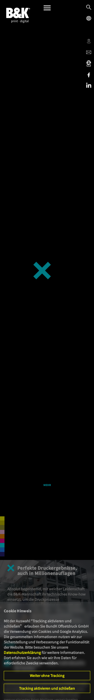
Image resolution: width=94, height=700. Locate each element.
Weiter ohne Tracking (47, 675)
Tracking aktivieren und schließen (47, 688)
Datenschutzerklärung (22, 652)
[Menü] (47, 9)
